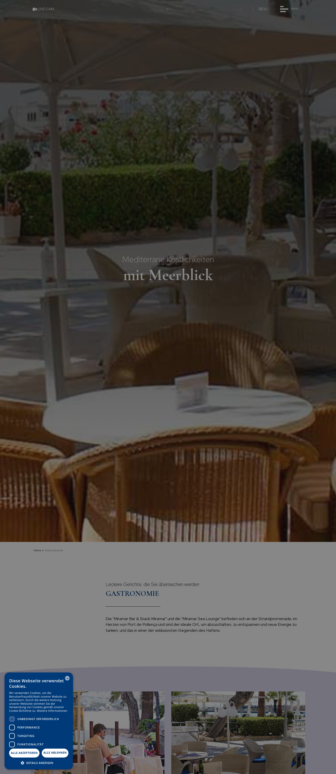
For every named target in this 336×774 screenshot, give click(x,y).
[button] (38, 763)
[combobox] (67, 678)
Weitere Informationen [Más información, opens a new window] (52, 711)
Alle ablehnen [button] (55, 753)
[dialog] (39, 720)
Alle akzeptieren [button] (24, 753)
